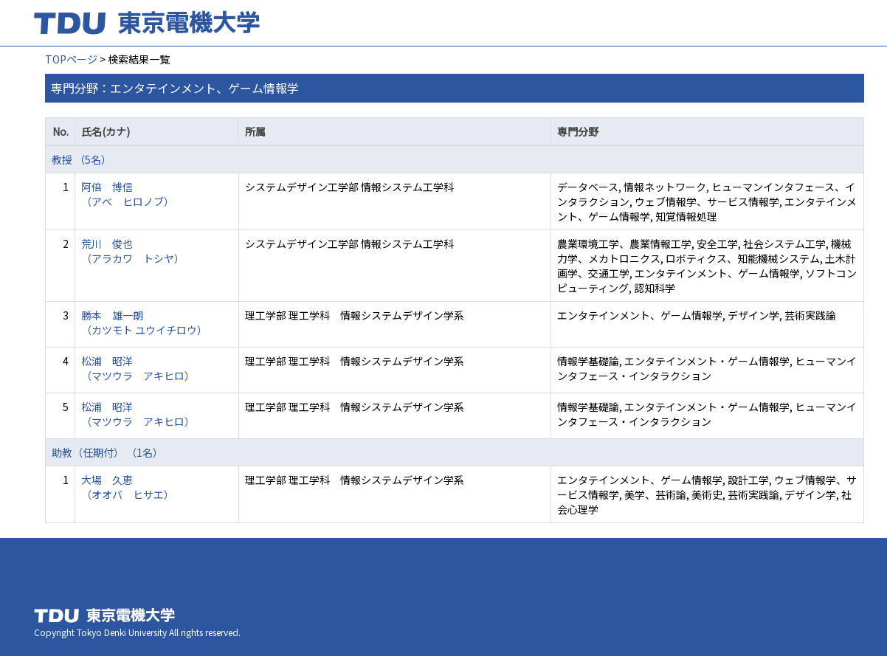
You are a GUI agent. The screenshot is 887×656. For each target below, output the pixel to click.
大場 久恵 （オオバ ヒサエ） (127, 487)
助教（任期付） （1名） (107, 452)
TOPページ (71, 59)
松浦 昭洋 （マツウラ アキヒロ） (138, 368)
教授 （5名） (81, 159)
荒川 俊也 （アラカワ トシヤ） (132, 251)
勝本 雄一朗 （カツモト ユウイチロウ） (144, 322)
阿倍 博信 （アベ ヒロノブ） (127, 194)
